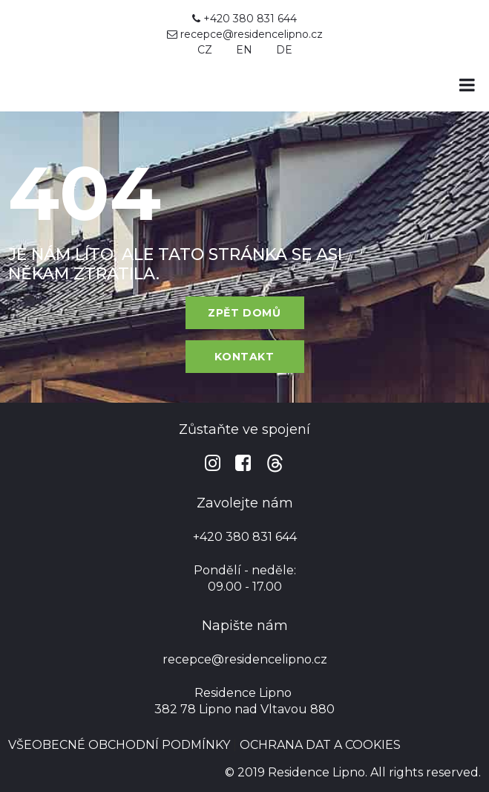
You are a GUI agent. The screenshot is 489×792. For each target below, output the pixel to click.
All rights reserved (424, 772)
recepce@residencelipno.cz (251, 34)
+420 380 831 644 (244, 18)
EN (244, 49)
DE (284, 49)
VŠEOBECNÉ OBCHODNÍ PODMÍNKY (119, 745)
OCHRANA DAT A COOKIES (320, 745)
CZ (204, 49)
